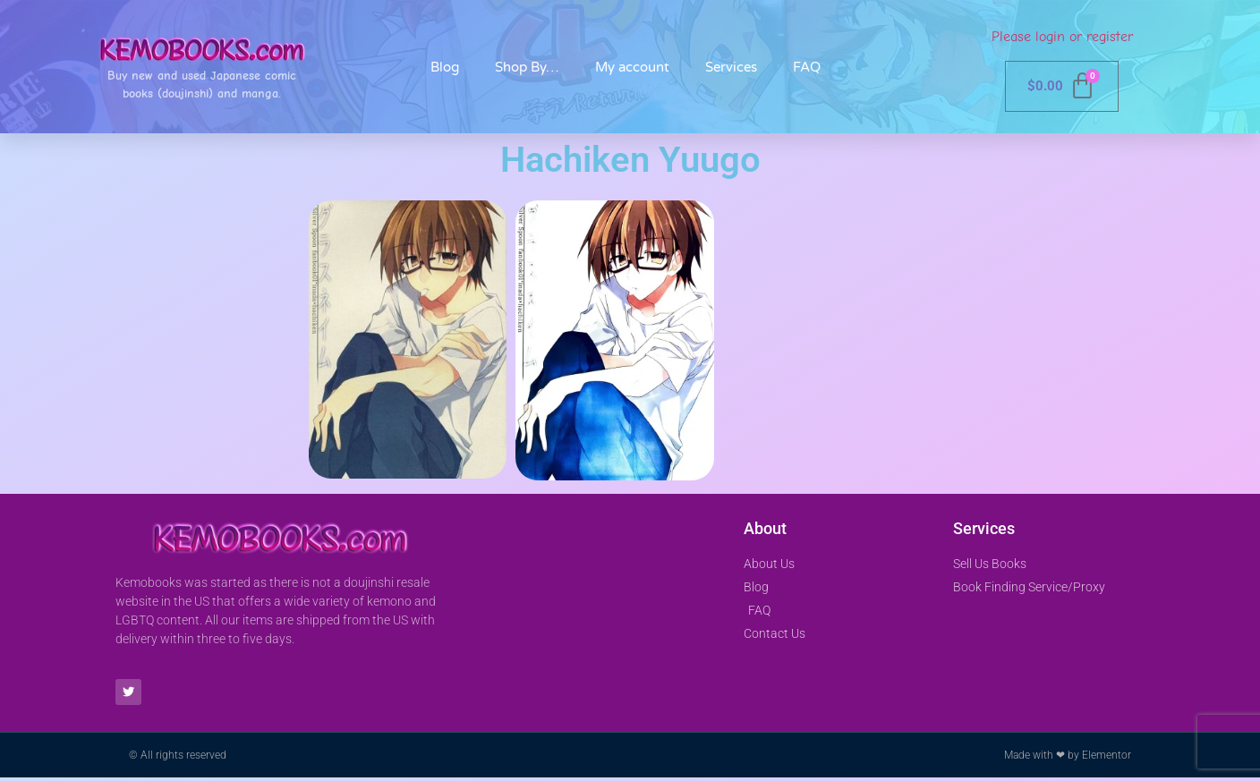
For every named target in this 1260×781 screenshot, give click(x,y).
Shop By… (527, 67)
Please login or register (1062, 37)
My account (632, 67)
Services (731, 67)
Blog (444, 67)
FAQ (807, 67)
